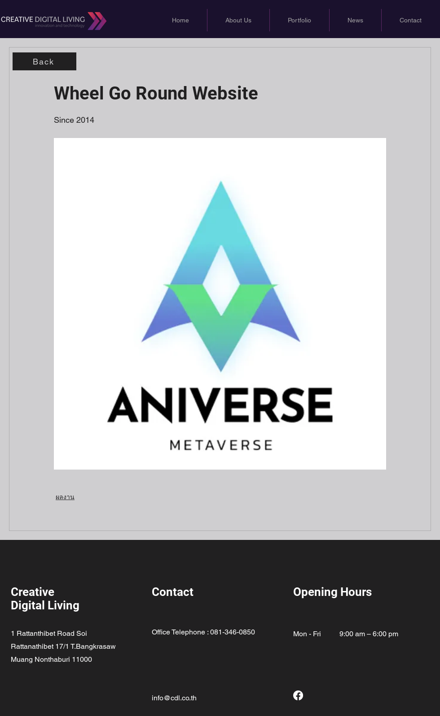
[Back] (44, 61)
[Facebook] (298, 695)
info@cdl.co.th (174, 698)
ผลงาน (65, 496)
